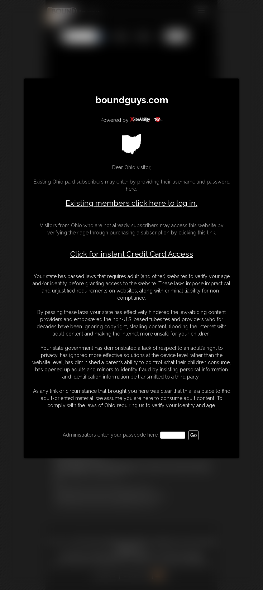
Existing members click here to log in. (131, 203)
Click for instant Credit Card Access (131, 254)
